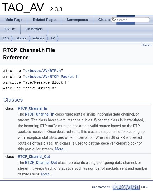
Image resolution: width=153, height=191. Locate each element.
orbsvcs (20, 38)
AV (53, 38)
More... (60, 149)
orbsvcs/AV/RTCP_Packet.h (52, 76)
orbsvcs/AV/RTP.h (43, 70)
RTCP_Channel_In (32, 108)
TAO (6, 38)
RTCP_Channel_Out (34, 157)
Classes (147, 45)
